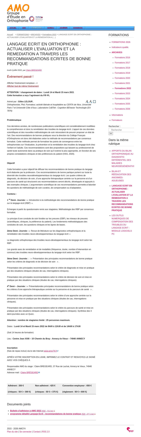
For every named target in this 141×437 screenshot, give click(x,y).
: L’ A (122, 198)
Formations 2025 (122, 104)
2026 (121, 42)
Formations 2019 (122, 73)
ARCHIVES (35, 34)
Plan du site (12, 432)
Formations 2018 (122, 68)
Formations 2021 (122, 83)
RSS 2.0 (46, 432)
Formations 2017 (122, 63)
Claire (34, 70)
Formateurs (117, 120)
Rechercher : (114, 126)
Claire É (29, 372)
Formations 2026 (122, 109)
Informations (117, 115)
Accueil (13, 28)
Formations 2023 (122, 93)
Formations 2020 (122, 78)
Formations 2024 (122, 99)
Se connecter (25, 432)
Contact (36, 432)
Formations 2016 (122, 57)
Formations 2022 (49, 34)
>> (111, 133)
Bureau (51, 28)
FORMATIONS (23, 34)
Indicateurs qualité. (120, 47)
